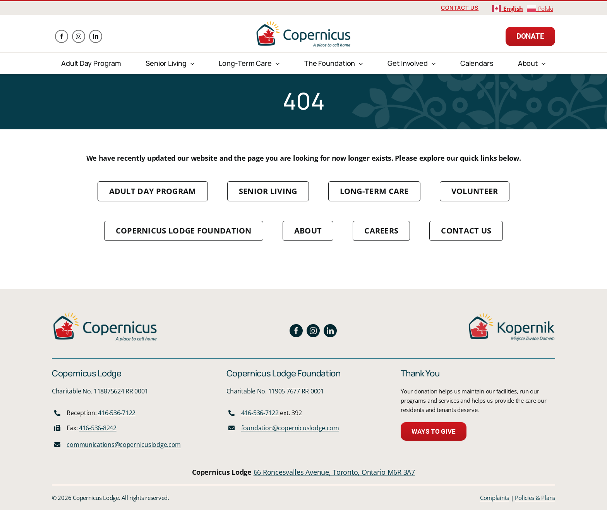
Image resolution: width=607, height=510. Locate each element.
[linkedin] (95, 36)
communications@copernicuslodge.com (124, 444)
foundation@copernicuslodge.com (290, 428)
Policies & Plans (535, 497)
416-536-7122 (116, 413)
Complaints (494, 497)
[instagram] (78, 36)
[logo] (303, 22)
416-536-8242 (98, 428)
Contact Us (459, 7)
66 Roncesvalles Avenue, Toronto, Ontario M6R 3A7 (334, 472)
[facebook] (61, 36)
